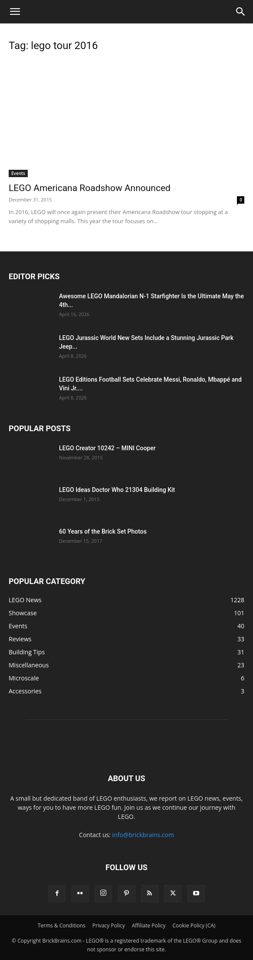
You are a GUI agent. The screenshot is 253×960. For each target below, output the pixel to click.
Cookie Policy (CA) (194, 925)
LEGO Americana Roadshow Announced (90, 188)
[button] (15, 11)
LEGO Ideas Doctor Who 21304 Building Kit (117, 489)
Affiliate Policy (149, 925)
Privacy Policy (108, 925)
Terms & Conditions (61, 925)
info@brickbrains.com (143, 835)
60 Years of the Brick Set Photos (103, 531)
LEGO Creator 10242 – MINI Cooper (107, 448)
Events (18, 173)
